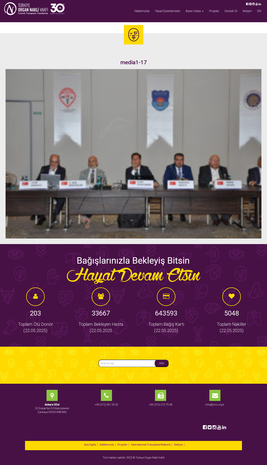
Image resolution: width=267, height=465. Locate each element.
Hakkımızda (141, 11)
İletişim (247, 11)
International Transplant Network (151, 444)
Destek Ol (231, 11)
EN (259, 11)
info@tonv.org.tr (214, 404)
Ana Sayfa (90, 444)
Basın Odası (195, 11)
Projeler (214, 11)
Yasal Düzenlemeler (167, 11)
